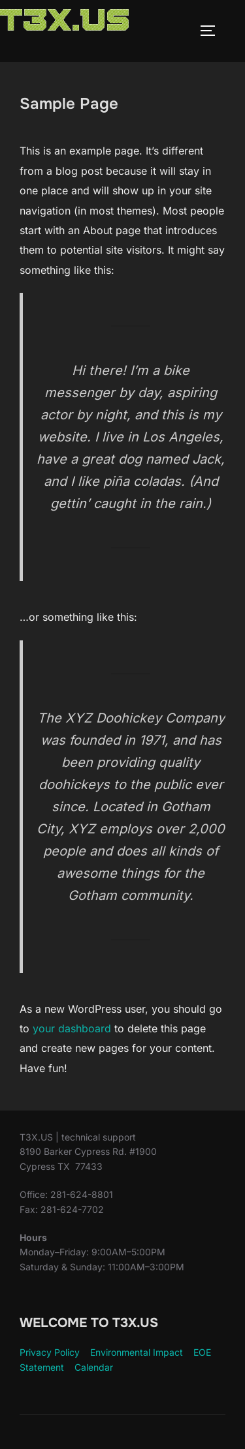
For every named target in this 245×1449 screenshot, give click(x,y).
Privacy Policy (50, 1352)
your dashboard (72, 1028)
